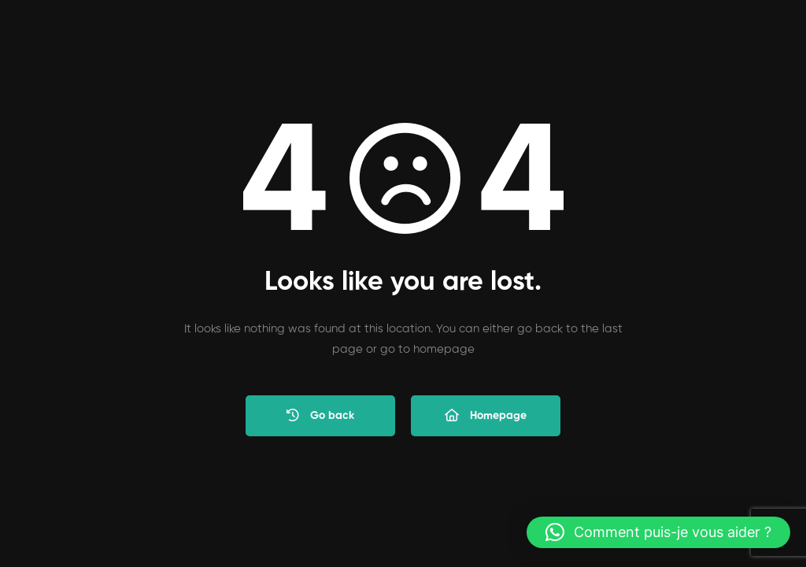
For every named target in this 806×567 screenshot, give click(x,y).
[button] (658, 532)
